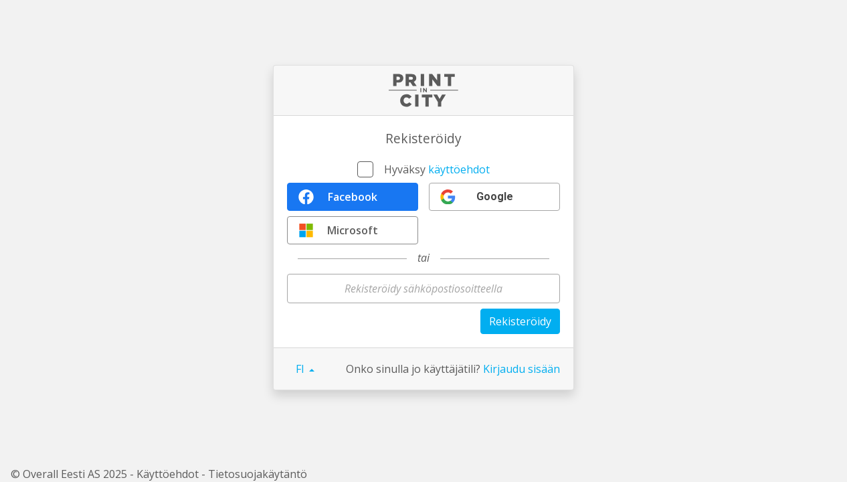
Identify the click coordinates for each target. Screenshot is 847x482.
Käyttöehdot (167, 474)
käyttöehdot (459, 169)
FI (301, 369)
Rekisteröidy (520, 321)
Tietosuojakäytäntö (257, 474)
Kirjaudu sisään (521, 369)
